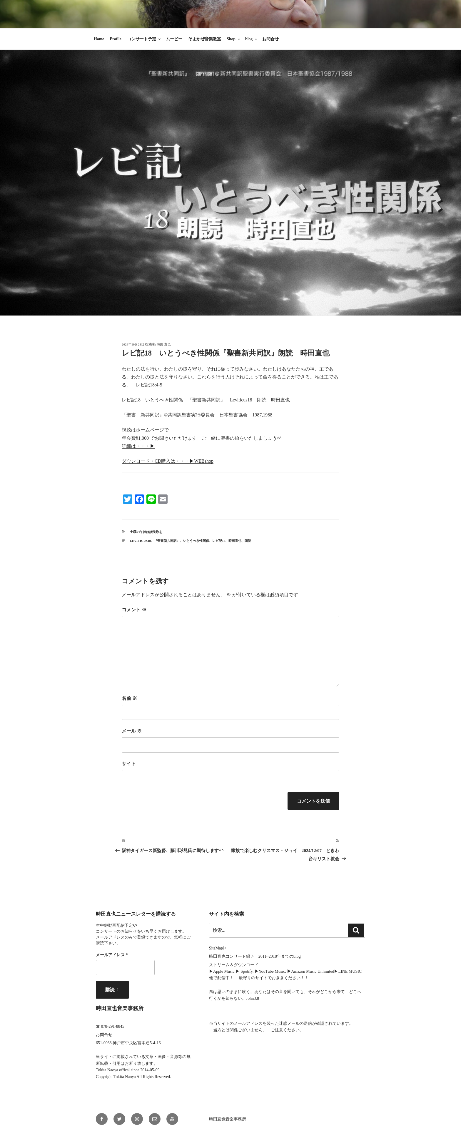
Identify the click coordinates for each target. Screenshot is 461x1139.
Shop (234, 39)
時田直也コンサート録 (229, 956)
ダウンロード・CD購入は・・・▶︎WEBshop (167, 461)
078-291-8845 (112, 1026)
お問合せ (270, 39)
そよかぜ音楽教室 (204, 39)
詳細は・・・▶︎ (138, 446)
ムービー (174, 39)
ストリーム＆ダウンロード (233, 965)
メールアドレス (112, 955)
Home (99, 39)
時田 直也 (164, 344)
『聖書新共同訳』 (167, 540)
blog (251, 39)
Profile (115, 39)
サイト (129, 763)
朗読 (248, 540)
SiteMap (216, 948)
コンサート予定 (144, 39)
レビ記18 (218, 540)
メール (132, 730)
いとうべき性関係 (196, 540)
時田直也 (234, 540)
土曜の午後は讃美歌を (146, 532)
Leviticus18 (140, 540)
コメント (134, 609)
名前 (129, 698)
